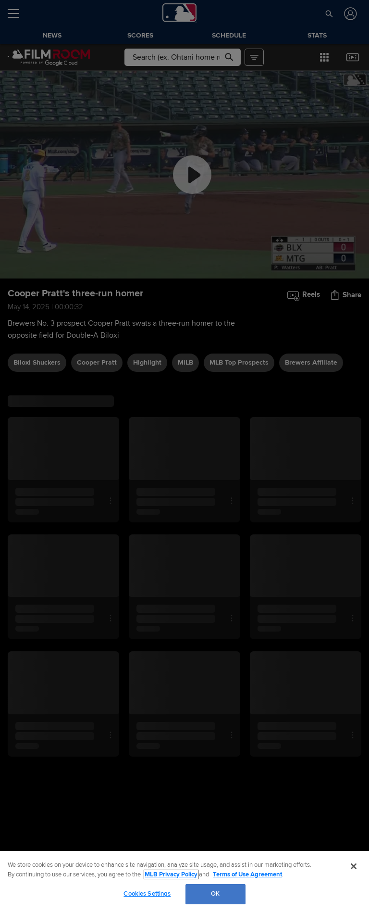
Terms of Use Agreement (247, 874)
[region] (184, 881)
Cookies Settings (147, 894)
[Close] (353, 866)
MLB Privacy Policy (171, 874)
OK (215, 894)
